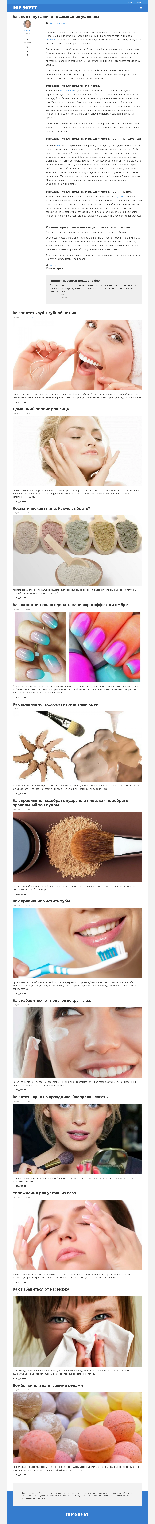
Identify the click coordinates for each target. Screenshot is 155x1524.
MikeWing (27, 30)
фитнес (53, 265)
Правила (139, 2)
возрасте (50, 39)
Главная (129, 2)
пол (59, 145)
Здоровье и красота (58, 23)
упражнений (67, 90)
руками (120, 196)
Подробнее (21, 402)
